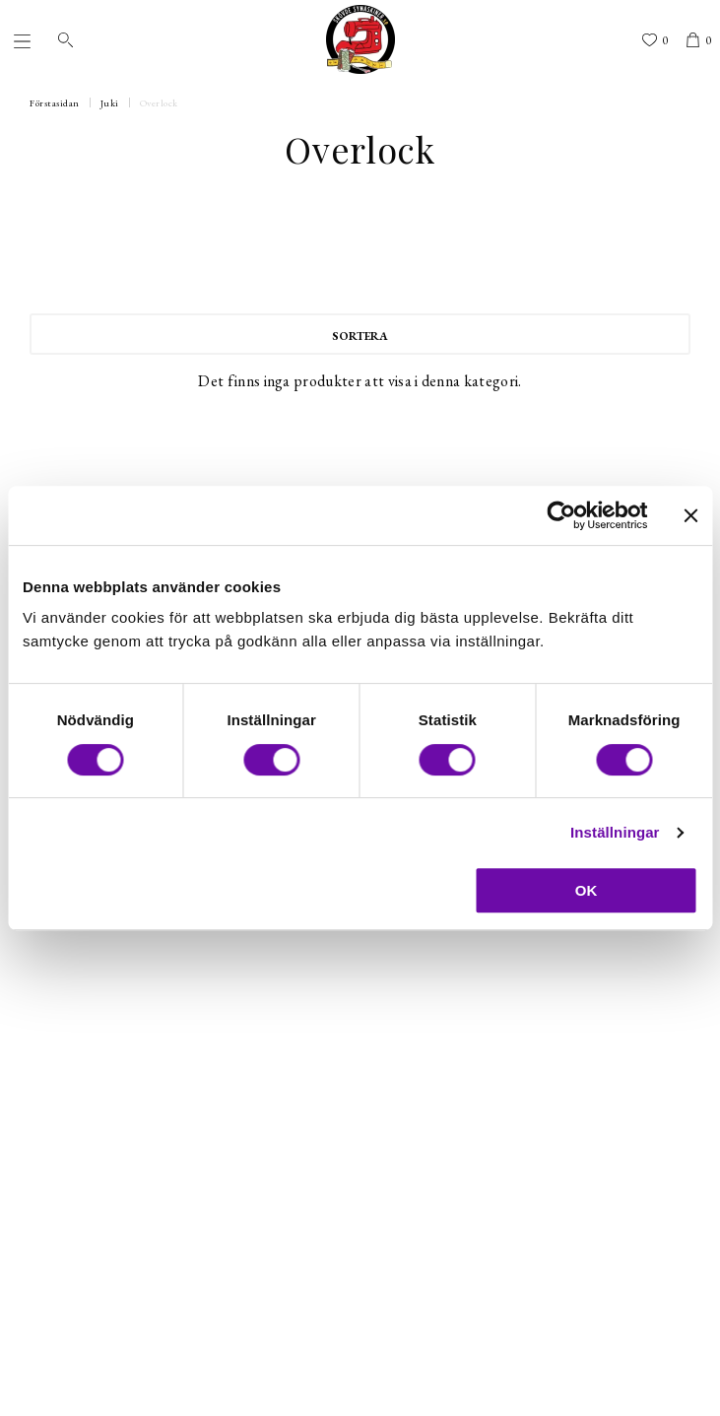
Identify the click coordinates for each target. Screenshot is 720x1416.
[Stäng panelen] (690, 515)
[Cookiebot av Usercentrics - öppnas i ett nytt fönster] (561, 515)
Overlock (159, 103)
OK (586, 890)
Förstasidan (55, 103)
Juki (109, 103)
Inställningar (614, 832)
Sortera (360, 336)
